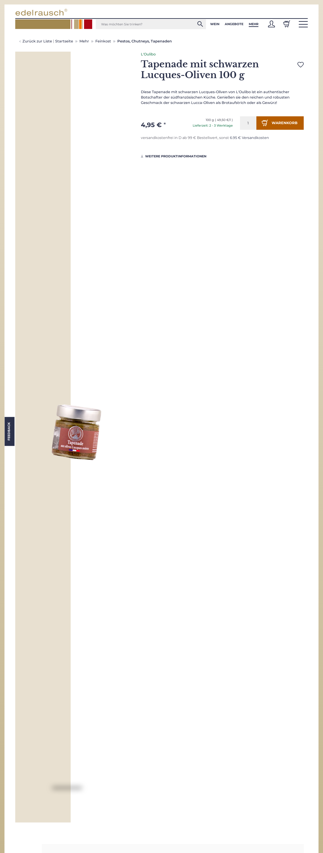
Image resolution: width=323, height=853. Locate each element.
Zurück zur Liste (37, 41)
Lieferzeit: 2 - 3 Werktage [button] (213, 125)
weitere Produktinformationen (173, 156)
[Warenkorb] (286, 24)
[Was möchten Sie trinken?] (151, 24)
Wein (214, 24)
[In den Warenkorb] (280, 123)
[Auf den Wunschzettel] (300, 65)
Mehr (253, 24)
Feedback (9, 431)
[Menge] (248, 123)
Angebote (234, 24)
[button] (271, 24)
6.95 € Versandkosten (249, 138)
